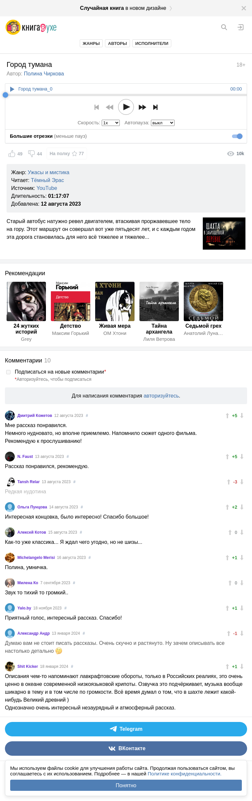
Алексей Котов (32, 532)
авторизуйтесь (161, 396)
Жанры (91, 43)
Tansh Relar (29, 482)
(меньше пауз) (48, 136)
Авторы (117, 43)
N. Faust (25, 456)
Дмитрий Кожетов (35, 415)
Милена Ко (28, 583)
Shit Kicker (28, 666)
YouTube (46, 188)
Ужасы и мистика (48, 172)
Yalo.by (24, 608)
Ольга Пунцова (32, 507)
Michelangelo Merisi (36, 557)
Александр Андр (34, 633)
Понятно (126, 785)
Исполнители (151, 43)
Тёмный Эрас (47, 180)
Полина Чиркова (44, 73)
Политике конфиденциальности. (184, 773)
